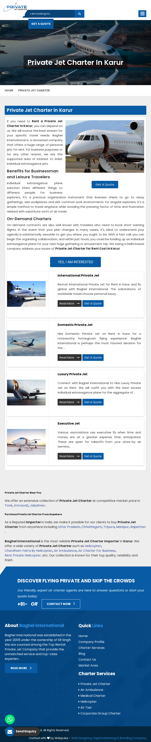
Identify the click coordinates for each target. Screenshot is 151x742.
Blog (81, 653)
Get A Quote (41, 24)
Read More (70, 303)
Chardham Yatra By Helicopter (28, 550)
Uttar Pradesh (69, 527)
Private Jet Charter (94, 684)
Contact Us (87, 659)
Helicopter (93, 546)
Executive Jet (69, 423)
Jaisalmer (37, 505)
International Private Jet (78, 275)
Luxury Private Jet (72, 374)
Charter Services (91, 647)
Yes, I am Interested (75, 261)
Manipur (122, 527)
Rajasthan (138, 527)
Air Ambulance (65, 550)
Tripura (109, 527)
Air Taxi (84, 707)
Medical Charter (92, 695)
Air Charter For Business (96, 550)
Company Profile (91, 642)
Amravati (21, 505)
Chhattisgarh (91, 527)
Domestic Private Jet (75, 325)
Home (9, 90)
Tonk (8, 505)
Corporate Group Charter (99, 713)
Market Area (88, 665)
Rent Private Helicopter (23, 555)
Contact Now (61, 603)
